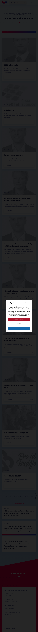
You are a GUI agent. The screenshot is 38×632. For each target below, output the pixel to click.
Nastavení (19, 323)
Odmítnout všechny (19, 319)
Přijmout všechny (19, 328)
